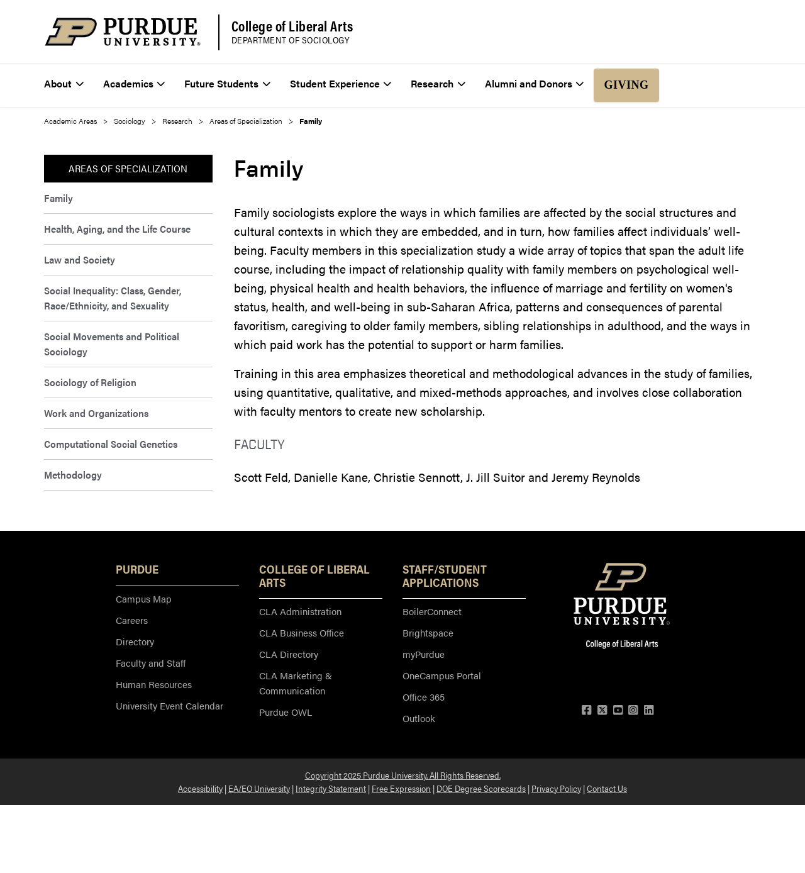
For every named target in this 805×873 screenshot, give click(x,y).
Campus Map (144, 598)
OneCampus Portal (441, 675)
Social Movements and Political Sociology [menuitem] (111, 344)
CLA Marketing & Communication (295, 683)
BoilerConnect (432, 611)
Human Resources (154, 684)
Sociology (129, 120)
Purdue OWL (285, 711)
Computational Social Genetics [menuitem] (110, 443)
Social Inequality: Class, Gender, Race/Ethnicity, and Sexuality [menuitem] (112, 298)
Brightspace (427, 632)
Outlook (418, 718)
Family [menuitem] (58, 198)
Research (177, 120)
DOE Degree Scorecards (481, 788)
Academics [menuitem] (134, 83)
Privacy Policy (556, 788)
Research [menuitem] (438, 83)
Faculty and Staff (151, 662)
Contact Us (607, 788)
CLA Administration (300, 611)
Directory (135, 641)
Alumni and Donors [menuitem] (534, 83)
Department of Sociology (290, 40)
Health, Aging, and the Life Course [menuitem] (117, 228)
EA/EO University (259, 788)
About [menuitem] (64, 83)
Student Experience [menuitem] (341, 83)
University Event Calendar (169, 705)
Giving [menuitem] (626, 85)
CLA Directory (288, 653)
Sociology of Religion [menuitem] (90, 382)
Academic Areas (70, 120)
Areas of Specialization (245, 120)
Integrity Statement (331, 788)
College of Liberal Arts (292, 25)
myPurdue (423, 653)
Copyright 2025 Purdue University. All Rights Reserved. (403, 775)
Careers (132, 619)
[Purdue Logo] (122, 32)
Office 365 (423, 696)
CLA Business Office (301, 632)
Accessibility (200, 788)
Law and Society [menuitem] (79, 259)
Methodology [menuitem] (73, 474)
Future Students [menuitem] (227, 83)
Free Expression (401, 788)
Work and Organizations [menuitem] (96, 413)
